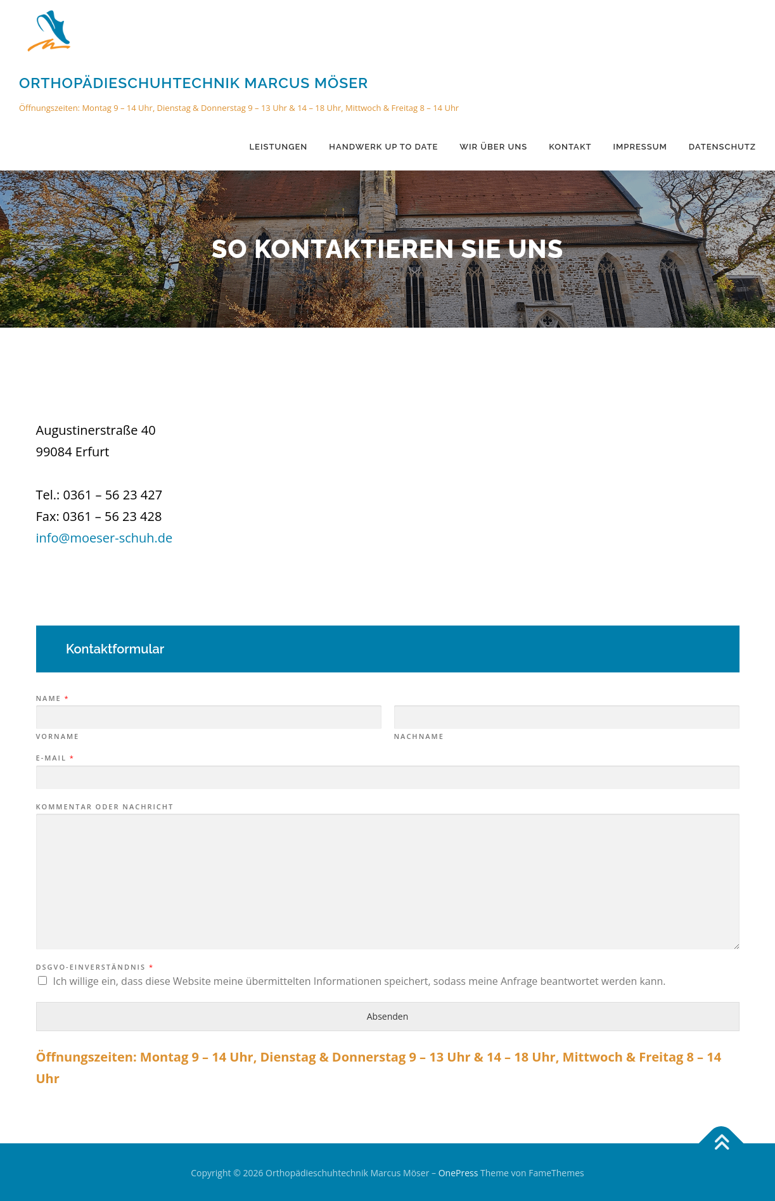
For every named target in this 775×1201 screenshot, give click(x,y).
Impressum (640, 146)
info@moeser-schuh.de (104, 537)
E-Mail (55, 758)
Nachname (419, 736)
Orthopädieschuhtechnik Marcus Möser (193, 82)
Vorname (58, 736)
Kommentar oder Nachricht (105, 806)
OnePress (458, 1173)
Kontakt (570, 146)
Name (52, 698)
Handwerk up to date (383, 146)
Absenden (388, 1016)
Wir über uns (493, 146)
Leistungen (279, 146)
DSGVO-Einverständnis (94, 967)
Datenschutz (722, 146)
